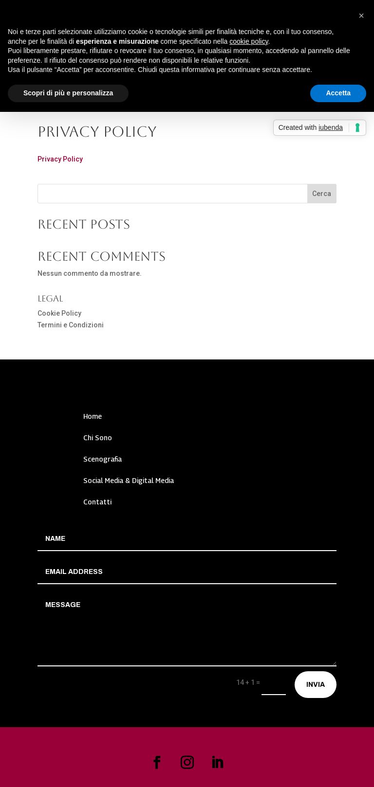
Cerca (321, 193)
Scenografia (102, 459)
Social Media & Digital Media (128, 480)
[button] (361, 15)
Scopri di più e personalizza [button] (68, 93)
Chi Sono (97, 437)
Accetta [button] (338, 93)
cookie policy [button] (248, 41)
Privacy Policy (60, 159)
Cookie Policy (59, 313)
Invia (315, 684)
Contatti (97, 502)
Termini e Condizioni (70, 325)
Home (92, 416)
